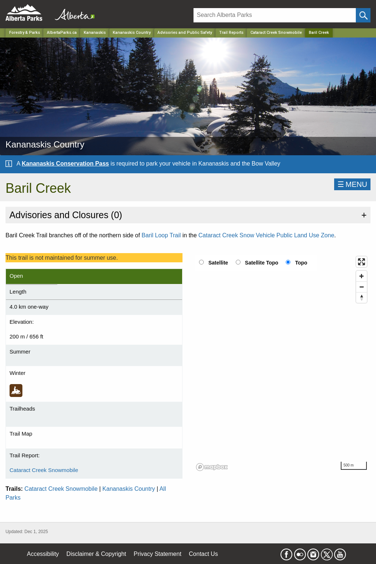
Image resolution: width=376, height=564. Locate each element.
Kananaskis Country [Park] (132, 32)
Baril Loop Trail (161, 235)
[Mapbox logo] (212, 467)
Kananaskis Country (128, 489)
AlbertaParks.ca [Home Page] (62, 32)
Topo (301, 263)
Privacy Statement (157, 554)
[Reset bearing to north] (361, 297)
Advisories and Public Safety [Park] (185, 32)
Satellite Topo (261, 263)
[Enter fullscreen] (361, 261)
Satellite (218, 263)
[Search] (275, 15)
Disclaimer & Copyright (96, 554)
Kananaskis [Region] (95, 32)
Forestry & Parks (24, 32)
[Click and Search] (363, 15)
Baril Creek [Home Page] (319, 32)
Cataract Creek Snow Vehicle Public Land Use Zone (266, 235)
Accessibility (43, 554)
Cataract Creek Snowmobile (276, 32)
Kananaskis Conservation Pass (65, 163)
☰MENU (352, 184)
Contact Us (203, 554)
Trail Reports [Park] (231, 32)
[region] (282, 363)
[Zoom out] (361, 286)
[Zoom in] (361, 276)
